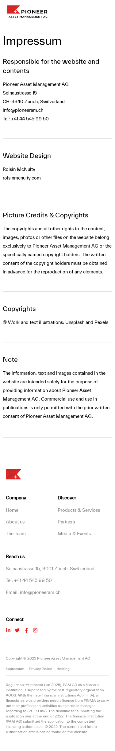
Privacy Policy (40, 669)
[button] (108, 12)
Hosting (63, 669)
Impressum (15, 669)
